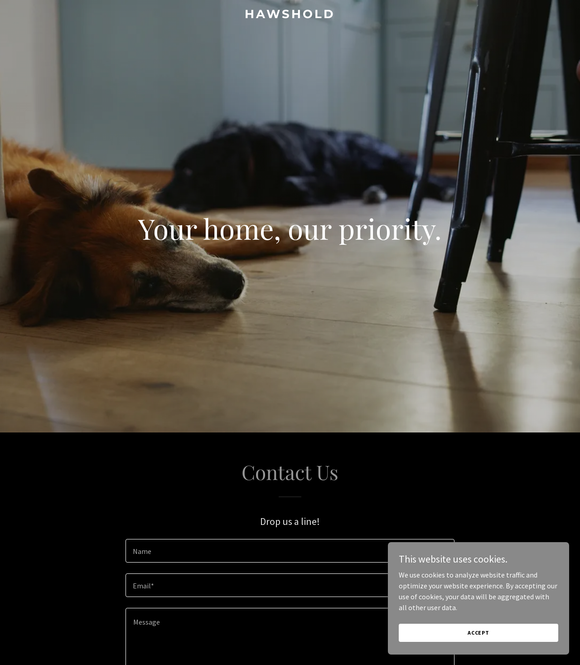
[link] (290, 15)
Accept (478, 644)
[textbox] (290, 551)
